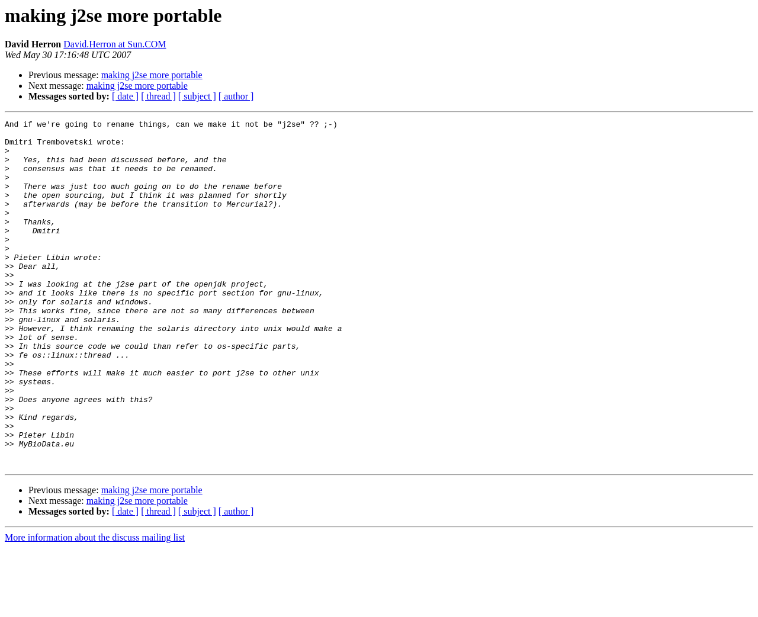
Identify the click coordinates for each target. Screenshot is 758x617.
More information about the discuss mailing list (95, 607)
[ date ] (125, 96)
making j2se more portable (152, 75)
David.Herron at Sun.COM (114, 44)
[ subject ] (197, 96)
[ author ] (236, 96)
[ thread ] (158, 96)
